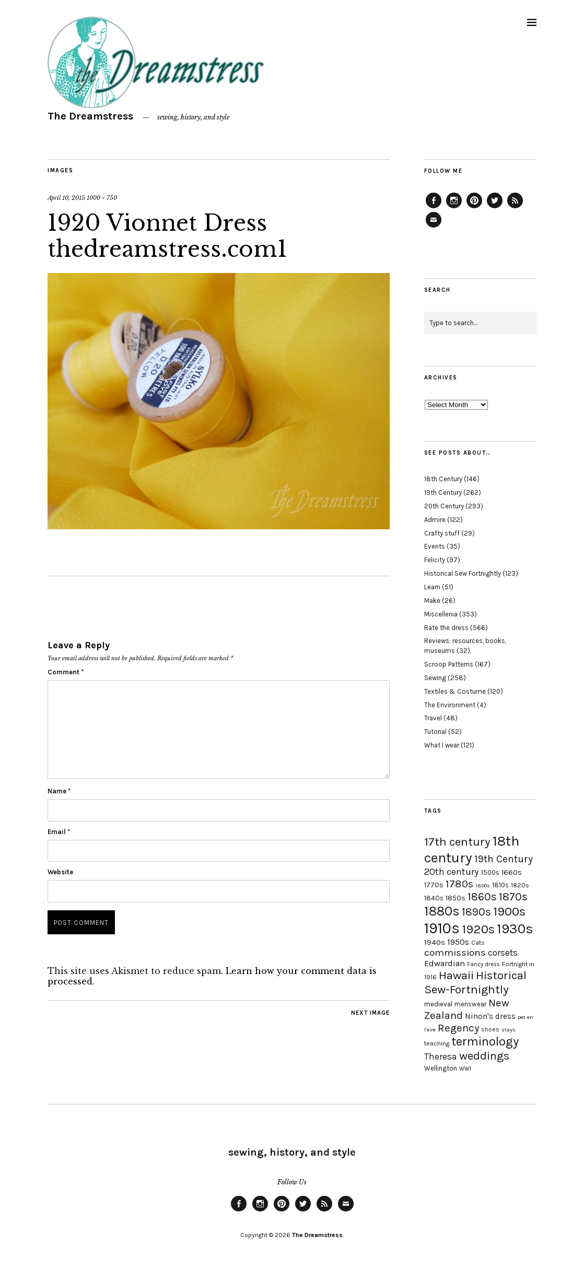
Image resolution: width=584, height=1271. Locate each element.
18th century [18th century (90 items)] (471, 849)
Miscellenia (441, 614)
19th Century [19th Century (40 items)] (503, 859)
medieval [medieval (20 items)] (438, 1004)
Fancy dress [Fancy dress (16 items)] (483, 964)
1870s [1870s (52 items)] (513, 896)
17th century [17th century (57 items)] (457, 842)
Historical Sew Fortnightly (462, 573)
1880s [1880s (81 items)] (442, 911)
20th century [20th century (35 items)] (451, 871)
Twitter (495, 207)
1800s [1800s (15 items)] (482, 885)
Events (434, 546)
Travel (433, 718)
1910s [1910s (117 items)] (442, 928)
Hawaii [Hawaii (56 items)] (456, 975)
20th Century (444, 506)
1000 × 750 (102, 197)
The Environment (449, 705)
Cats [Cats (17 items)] (478, 942)
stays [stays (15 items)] (508, 1029)
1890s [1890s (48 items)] (476, 912)
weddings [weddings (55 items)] (484, 1056)
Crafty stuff (442, 533)
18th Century (443, 479)
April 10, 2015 (66, 197)
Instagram (454, 207)
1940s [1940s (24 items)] (434, 942)
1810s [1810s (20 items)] (500, 885)
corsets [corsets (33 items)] (503, 952)
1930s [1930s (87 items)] (515, 929)
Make (432, 600)
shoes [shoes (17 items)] (490, 1029)
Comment (66, 672)
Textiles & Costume (455, 691)
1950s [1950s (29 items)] (458, 942)
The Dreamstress (90, 116)
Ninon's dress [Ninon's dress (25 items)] (490, 1016)
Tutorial (435, 731)
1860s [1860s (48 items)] (482, 896)
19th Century (443, 492)
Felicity (434, 560)
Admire (435, 520)
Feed (515, 207)
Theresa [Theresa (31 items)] (440, 1056)
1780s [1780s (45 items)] (459, 883)
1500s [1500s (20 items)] (490, 872)
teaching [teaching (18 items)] (436, 1043)
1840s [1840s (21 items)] (433, 898)
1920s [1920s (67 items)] (478, 929)
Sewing (435, 678)
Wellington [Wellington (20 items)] (440, 1068)
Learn (432, 587)
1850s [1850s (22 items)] (455, 898)
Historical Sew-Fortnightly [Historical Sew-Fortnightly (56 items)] (475, 982)
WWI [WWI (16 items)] (465, 1068)
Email (59, 832)
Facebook (433, 207)
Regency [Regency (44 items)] (458, 1027)
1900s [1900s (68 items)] (509, 911)
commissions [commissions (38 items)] (455, 952)
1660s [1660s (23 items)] (511, 872)
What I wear (441, 745)
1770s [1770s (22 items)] (433, 885)
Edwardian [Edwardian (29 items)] (444, 963)
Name (59, 791)
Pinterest (474, 207)
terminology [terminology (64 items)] (485, 1041)
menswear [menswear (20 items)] (470, 1004)
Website (60, 872)
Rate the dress (446, 628)
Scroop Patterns (448, 664)
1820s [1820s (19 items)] (520, 885)
